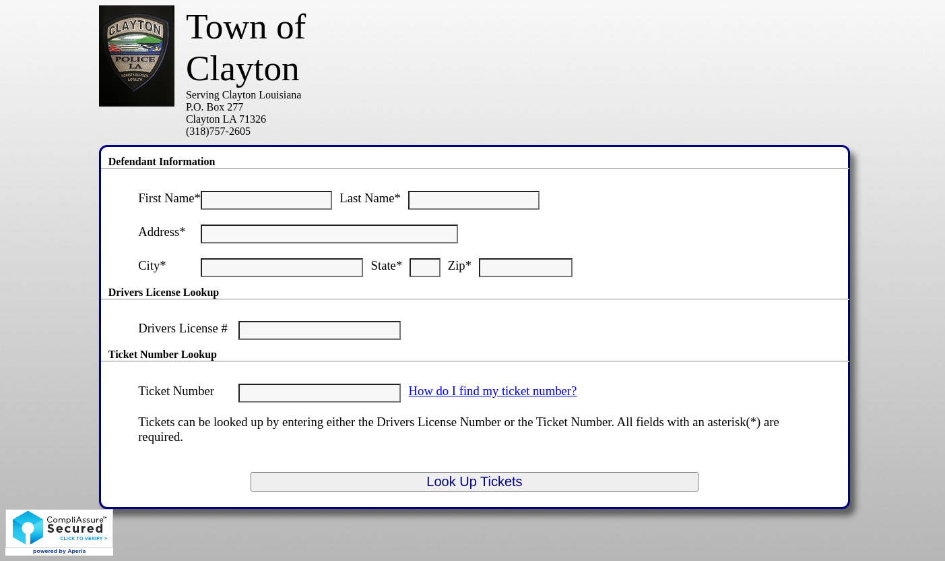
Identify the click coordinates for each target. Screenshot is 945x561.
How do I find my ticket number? (493, 391)
